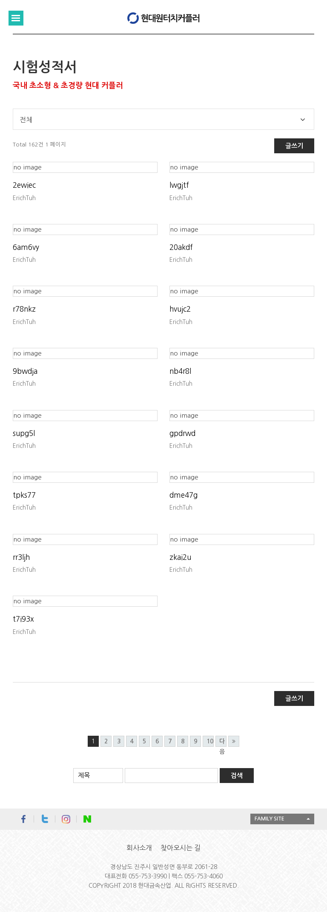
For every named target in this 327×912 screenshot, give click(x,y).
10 (210, 741)
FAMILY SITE (269, 818)
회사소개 (139, 847)
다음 (222, 742)
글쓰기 (294, 146)
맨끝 (233, 741)
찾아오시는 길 (181, 847)
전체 (26, 119)
